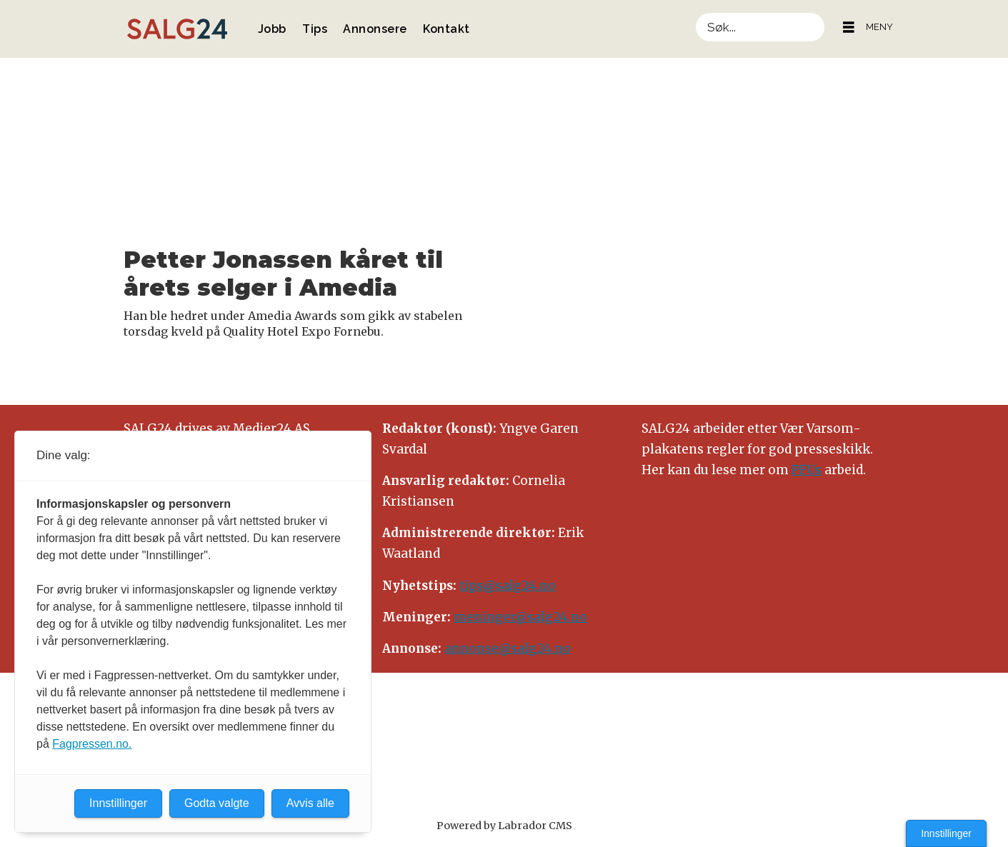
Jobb (272, 29)
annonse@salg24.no (507, 648)
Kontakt (446, 29)
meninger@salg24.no (520, 617)
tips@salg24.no (507, 585)
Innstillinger (946, 833)
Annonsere (375, 29)
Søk (695, 12)
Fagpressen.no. (91, 744)
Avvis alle (310, 803)
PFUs (807, 470)
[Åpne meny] (849, 27)
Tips (314, 29)
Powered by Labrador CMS (504, 825)
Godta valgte (216, 803)
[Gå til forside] (177, 29)
